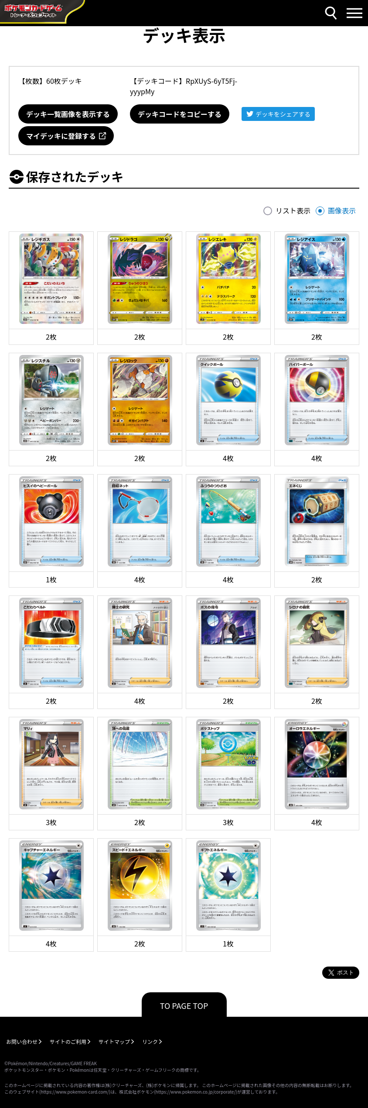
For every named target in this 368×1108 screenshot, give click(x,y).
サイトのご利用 (68, 1041)
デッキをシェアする (283, 114)
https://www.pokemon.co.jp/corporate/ (196, 1091)
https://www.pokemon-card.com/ (75, 1091)
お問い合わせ (21, 1041)
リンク (150, 1041)
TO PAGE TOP (184, 1005)
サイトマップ (114, 1041)
